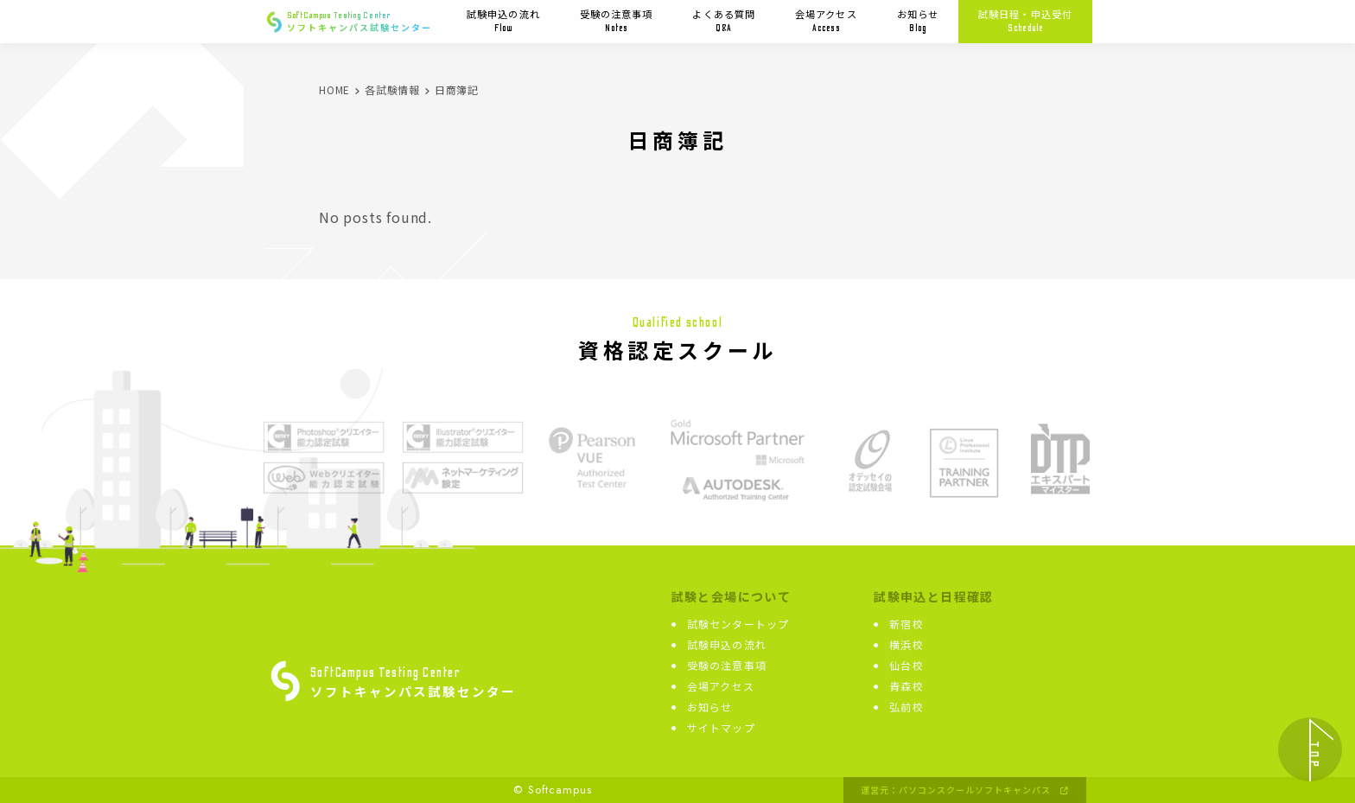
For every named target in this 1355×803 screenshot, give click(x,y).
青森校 (906, 686)
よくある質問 (723, 21)
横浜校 (906, 644)
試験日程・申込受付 (1025, 21)
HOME (334, 89)
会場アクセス (826, 21)
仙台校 (906, 665)
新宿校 (906, 623)
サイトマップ (721, 727)
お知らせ (917, 21)
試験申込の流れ (503, 21)
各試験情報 (392, 89)
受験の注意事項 (616, 21)
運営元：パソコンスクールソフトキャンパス (965, 790)
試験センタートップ (738, 623)
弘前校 (906, 706)
